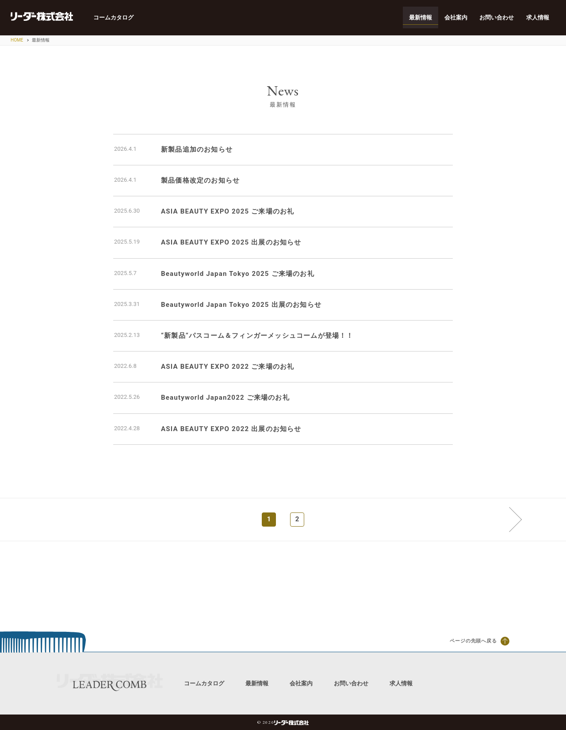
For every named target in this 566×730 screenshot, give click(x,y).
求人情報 (537, 17)
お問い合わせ (496, 17)
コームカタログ (114, 17)
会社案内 (455, 17)
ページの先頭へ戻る (479, 641)
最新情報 (420, 17)
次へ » (509, 519)
